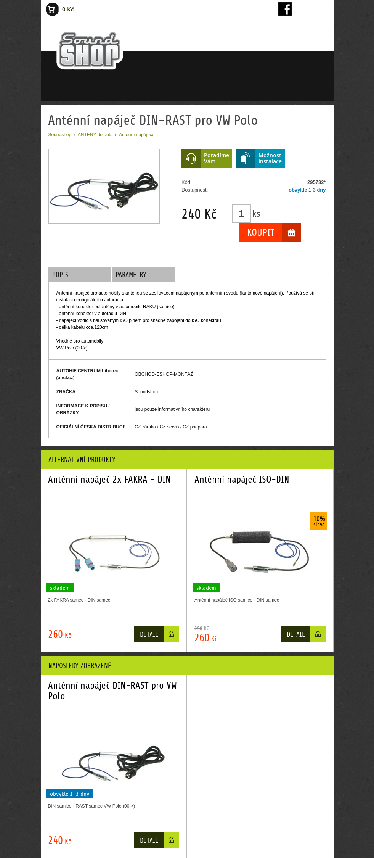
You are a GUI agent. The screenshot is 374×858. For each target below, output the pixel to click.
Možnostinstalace (270, 158)
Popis (60, 275)
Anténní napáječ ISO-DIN (241, 479)
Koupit (260, 232)
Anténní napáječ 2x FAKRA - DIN (109, 479)
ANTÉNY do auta (95, 134)
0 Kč (68, 9)
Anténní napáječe (136, 134)
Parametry (131, 275)
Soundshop (60, 134)
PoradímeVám (216, 158)
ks (256, 213)
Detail (149, 635)
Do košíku (171, 636)
